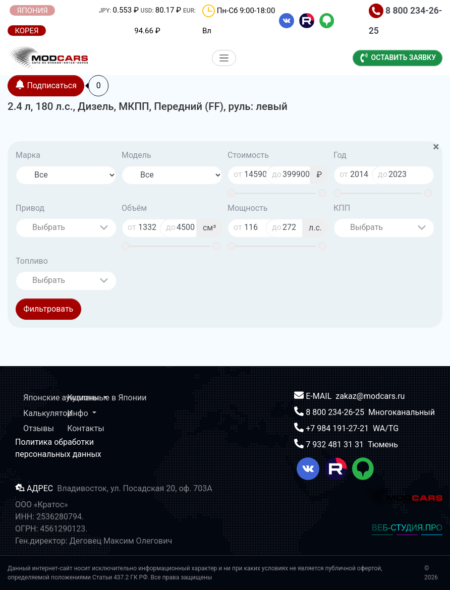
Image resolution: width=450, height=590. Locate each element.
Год (340, 155)
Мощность (247, 208)
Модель (136, 155)
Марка (28, 155)
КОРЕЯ (26, 30)
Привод (30, 208)
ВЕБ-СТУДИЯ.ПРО (407, 527)
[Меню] (224, 58)
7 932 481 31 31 (336, 444)
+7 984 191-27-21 (338, 428)
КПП (341, 208)
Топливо (32, 261)
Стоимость (248, 155)
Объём (134, 208)
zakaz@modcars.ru (370, 396)
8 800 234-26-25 (336, 412)
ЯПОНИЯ (32, 10)
